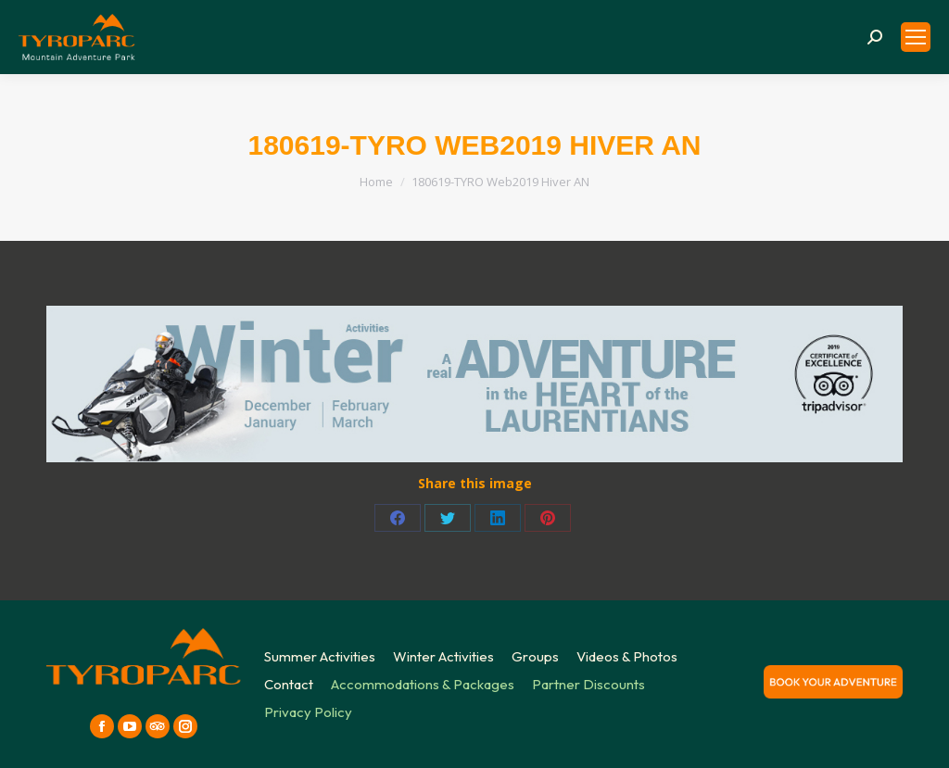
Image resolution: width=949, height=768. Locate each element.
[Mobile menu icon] (915, 37)
